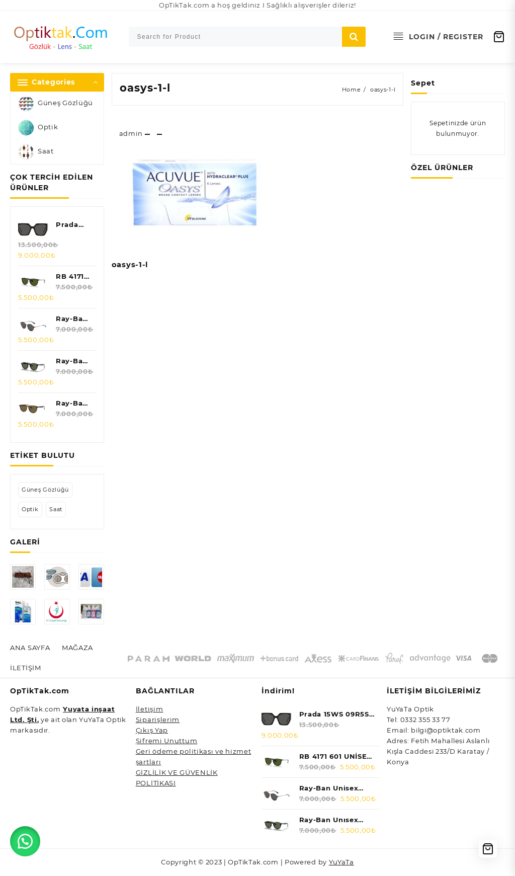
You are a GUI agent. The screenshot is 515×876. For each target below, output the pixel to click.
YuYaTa (342, 862)
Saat (36, 152)
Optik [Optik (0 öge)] (30, 509)
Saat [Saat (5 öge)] (55, 509)
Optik (38, 128)
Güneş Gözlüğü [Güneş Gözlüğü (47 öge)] (45, 489)
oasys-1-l (145, 88)
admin (131, 133)
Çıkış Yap (152, 731)
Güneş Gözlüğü (55, 104)
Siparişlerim (158, 720)
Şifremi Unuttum (167, 741)
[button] (25, 841)
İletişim (149, 709)
